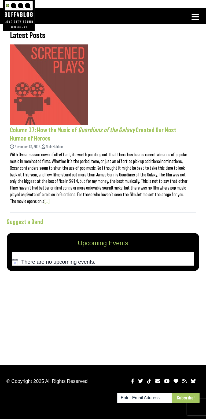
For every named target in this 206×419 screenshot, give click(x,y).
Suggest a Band (25, 221)
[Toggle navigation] (195, 16)
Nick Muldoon (55, 147)
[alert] (103, 262)
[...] (47, 201)
